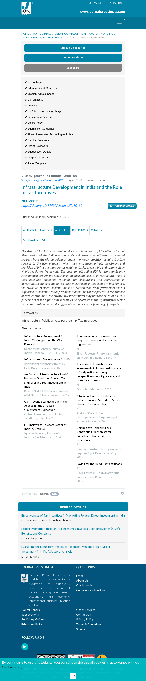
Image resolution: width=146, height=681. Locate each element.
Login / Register (73, 57)
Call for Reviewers (36, 140)
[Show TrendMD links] (122, 493)
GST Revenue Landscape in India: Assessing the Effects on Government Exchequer (45, 405)
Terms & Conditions (89, 624)
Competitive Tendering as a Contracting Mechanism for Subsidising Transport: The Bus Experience (98, 436)
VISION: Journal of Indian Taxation (77, 33)
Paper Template (35, 163)
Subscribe (73, 67)
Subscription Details (37, 151)
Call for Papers (30, 609)
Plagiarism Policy (36, 157)
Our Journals (42, 33)
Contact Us (83, 614)
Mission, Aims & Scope (39, 93)
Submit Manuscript (73, 48)
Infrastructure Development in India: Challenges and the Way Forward (43, 340)
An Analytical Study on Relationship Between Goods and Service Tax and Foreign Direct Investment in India (46, 380)
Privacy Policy (84, 619)
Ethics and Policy (32, 624)
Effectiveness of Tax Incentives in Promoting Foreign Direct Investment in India (73, 515)
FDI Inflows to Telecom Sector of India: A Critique (45, 426)
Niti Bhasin (29, 201)
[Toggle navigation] (119, 23)
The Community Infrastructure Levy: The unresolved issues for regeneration (98, 342)
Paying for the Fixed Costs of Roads (99, 466)
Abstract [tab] (62, 230)
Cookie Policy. (12, 667)
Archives (109, 33)
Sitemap (81, 629)
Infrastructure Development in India (47, 359)
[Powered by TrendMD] (40, 494)
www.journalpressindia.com (102, 11)
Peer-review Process (38, 117)
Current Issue (34, 99)
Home (25, 33)
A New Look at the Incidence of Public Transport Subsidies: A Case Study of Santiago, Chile (99, 402)
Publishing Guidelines (35, 619)
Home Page (33, 82)
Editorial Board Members (40, 88)
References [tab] (80, 230)
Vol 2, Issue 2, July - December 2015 (46, 37)
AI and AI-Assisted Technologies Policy (48, 134)
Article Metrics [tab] (34, 239)
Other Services (85, 609)
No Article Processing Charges (44, 111)
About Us (82, 580)
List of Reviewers (36, 145)
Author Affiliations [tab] (37, 230)
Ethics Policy (33, 122)
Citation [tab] (97, 230)
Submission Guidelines (39, 128)
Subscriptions (30, 614)
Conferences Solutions (90, 590)
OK (73, 676)
